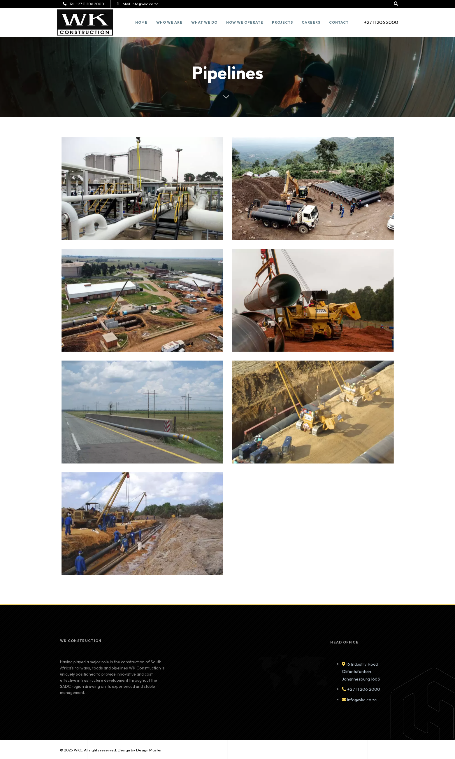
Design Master (149, 750)
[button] (396, 3)
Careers (310, 22)
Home (141, 22)
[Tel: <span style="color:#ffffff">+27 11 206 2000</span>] (64, 4)
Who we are (169, 22)
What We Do (204, 22)
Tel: (86, 3)
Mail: (140, 3)
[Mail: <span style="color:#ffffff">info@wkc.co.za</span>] (117, 4)
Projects (282, 22)
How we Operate (244, 22)
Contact (338, 22)
